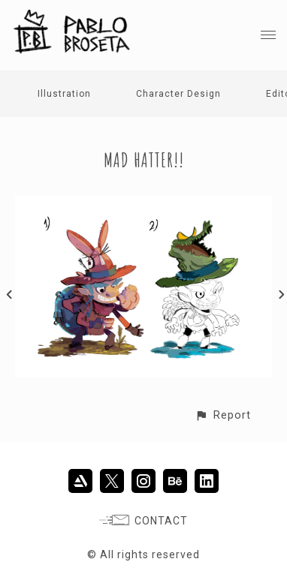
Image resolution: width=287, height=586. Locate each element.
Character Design (178, 94)
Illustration (64, 94)
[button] (223, 415)
